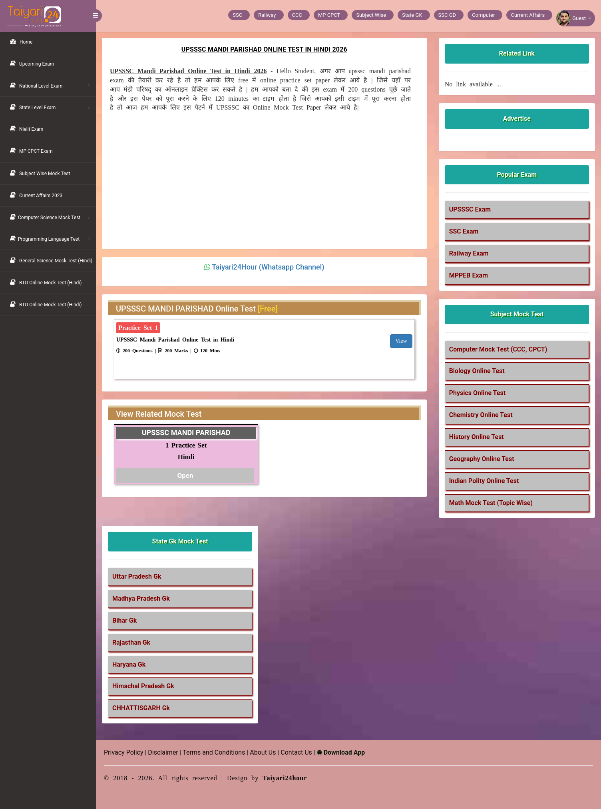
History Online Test (476, 437)
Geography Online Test (481, 459)
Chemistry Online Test (481, 415)
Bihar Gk (124, 620)
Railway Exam (469, 253)
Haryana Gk (128, 664)
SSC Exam (464, 231)
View (401, 341)
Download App (341, 752)
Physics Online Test (477, 393)
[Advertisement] (260, 178)
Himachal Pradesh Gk (143, 686)
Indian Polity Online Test (484, 481)
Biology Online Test (477, 371)
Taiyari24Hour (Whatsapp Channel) (268, 267)
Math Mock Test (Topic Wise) (491, 503)
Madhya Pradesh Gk (141, 598)
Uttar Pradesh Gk (136, 576)
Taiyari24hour (285, 778)
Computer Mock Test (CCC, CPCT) (498, 349)
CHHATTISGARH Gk (141, 708)
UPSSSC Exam (470, 209)
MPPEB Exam (468, 275)
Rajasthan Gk (131, 642)
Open (185, 475)
